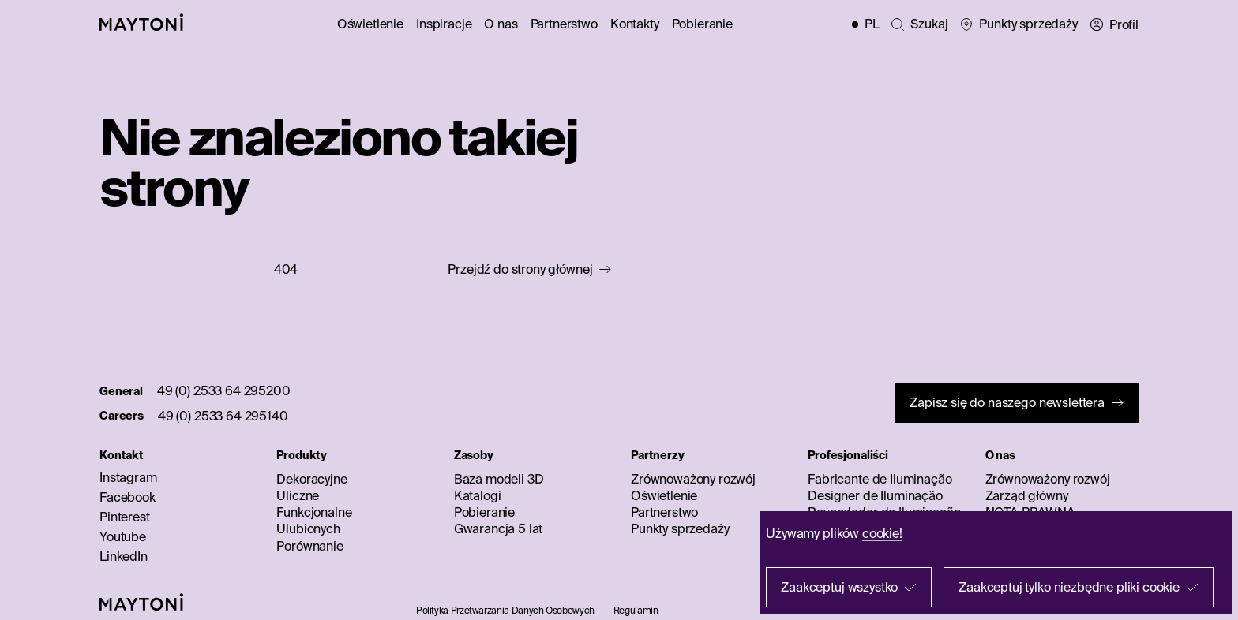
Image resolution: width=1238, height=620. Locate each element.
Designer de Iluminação (875, 495)
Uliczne (297, 495)
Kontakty (634, 24)
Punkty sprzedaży (680, 528)
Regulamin (635, 610)
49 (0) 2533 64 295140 (223, 416)
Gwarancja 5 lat (498, 528)
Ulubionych (308, 528)
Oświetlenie (370, 24)
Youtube (122, 536)
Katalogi (477, 495)
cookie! (882, 533)
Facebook (127, 497)
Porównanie (309, 546)
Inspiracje (443, 24)
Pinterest (124, 517)
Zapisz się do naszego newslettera (1007, 402)
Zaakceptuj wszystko (839, 587)
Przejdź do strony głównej (520, 269)
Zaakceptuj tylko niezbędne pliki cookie (1069, 587)
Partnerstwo (564, 24)
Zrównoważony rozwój (693, 479)
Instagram (128, 477)
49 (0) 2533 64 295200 (224, 390)
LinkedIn (123, 556)
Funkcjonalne (313, 512)
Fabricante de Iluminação (879, 479)
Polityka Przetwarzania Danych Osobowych (505, 610)
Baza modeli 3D (499, 479)
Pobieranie (702, 24)
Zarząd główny (1026, 495)
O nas (500, 24)
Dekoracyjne (311, 479)
